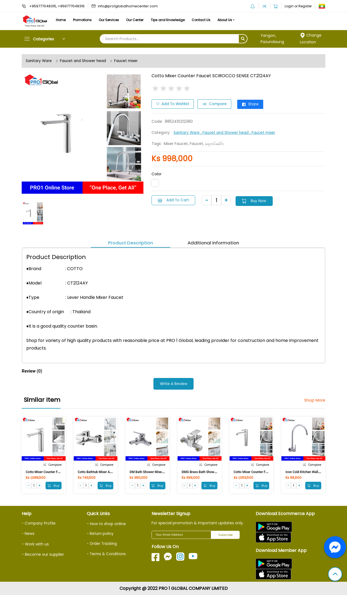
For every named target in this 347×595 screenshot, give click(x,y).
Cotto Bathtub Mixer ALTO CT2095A (104, 471)
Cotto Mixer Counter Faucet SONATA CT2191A (267, 471)
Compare (215, 103)
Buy (53, 485)
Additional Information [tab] (215, 242)
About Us (246, 20)
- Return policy (101, 533)
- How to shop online (106, 523)
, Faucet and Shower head (226, 132)
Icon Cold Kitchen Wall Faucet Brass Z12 (314, 471)
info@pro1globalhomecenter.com (128, 6)
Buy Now (258, 199)
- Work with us (35, 542)
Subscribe (225, 535)
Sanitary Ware (39, 61)
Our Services (117, 20)
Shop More (313, 400)
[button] (335, 575)
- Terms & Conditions (107, 551)
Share (253, 103)
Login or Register (298, 6)
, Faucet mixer (265, 132)
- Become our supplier (43, 552)
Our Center (146, 20)
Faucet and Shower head (84, 61)
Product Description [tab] (129, 242)
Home (62, 20)
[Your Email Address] (181, 535)
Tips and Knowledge (182, 20)
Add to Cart (174, 199)
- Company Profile (39, 523)
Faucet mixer (128, 61)
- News (28, 532)
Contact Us (219, 20)
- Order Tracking (102, 542)
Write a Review (173, 383)
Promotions (87, 20)
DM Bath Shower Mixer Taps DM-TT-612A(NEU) (164, 471)
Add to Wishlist (173, 103)
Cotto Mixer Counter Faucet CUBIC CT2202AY (59, 471)
